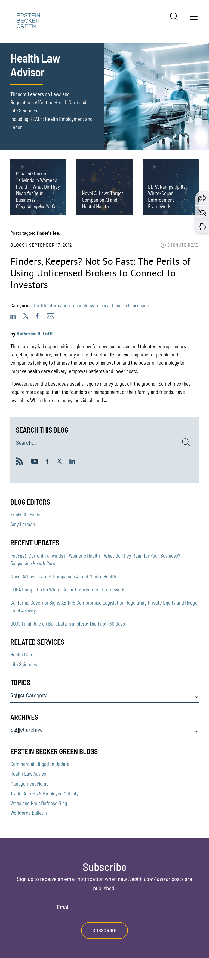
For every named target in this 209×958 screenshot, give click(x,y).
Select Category (28, 695)
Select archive (26, 729)
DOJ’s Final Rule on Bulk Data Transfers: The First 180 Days (67, 624)
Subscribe (104, 930)
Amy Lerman (22, 524)
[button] (202, 198)
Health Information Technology (63, 305)
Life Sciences (23, 664)
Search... (26, 442)
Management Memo (29, 784)
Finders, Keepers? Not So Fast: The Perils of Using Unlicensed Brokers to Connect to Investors (100, 272)
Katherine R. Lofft (35, 333)
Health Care (21, 654)
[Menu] (194, 18)
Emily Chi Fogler (26, 514)
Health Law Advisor (29, 774)
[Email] (104, 909)
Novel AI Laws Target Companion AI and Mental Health (63, 576)
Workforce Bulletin (28, 813)
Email (63, 907)
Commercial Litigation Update (39, 764)
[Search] (174, 17)
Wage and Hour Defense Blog (38, 803)
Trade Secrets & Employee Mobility (44, 793)
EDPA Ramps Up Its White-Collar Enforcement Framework (67, 590)
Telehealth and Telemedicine (122, 305)
